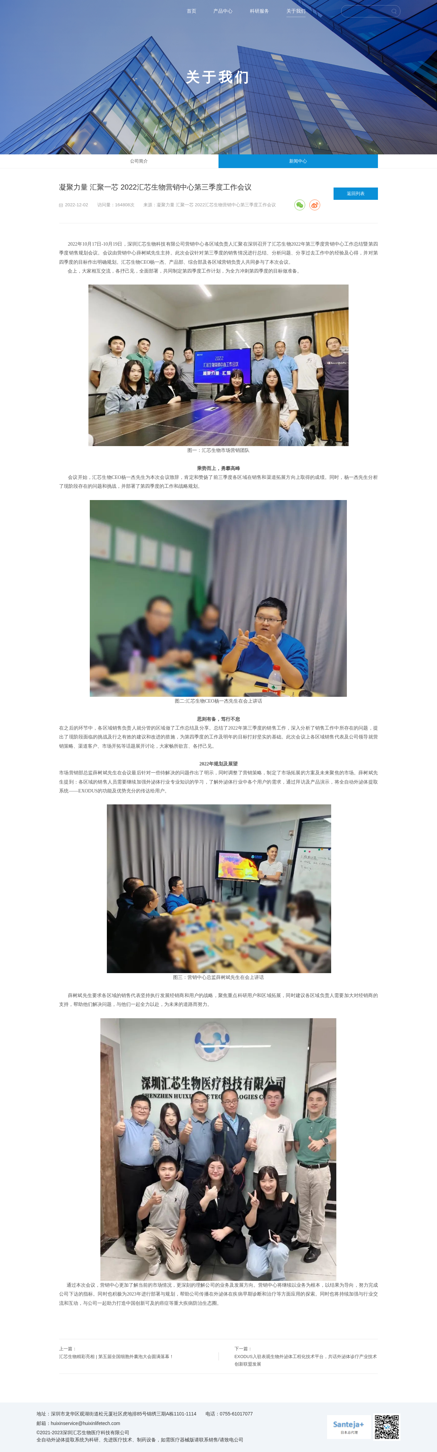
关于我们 (296, 11)
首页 (191, 11)
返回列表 (356, 193)
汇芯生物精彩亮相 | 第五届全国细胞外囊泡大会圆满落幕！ (116, 1356)
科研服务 (259, 11)
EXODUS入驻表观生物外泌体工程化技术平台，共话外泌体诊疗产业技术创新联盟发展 (306, 1360)
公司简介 (139, 161)
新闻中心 (298, 161)
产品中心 (222, 11)
